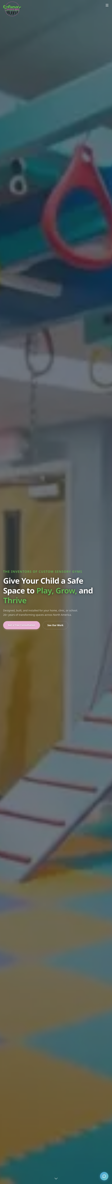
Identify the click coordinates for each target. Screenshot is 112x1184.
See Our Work (55, 625)
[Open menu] (107, 5)
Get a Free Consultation (21, 625)
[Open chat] (104, 1176)
